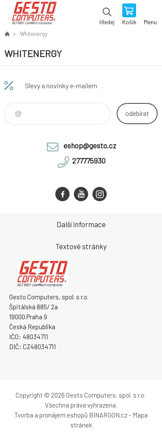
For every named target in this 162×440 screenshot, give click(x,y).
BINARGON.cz (108, 415)
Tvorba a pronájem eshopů (51, 415)
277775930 (88, 160)
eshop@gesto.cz (90, 145)
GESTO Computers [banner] (34, 15)
